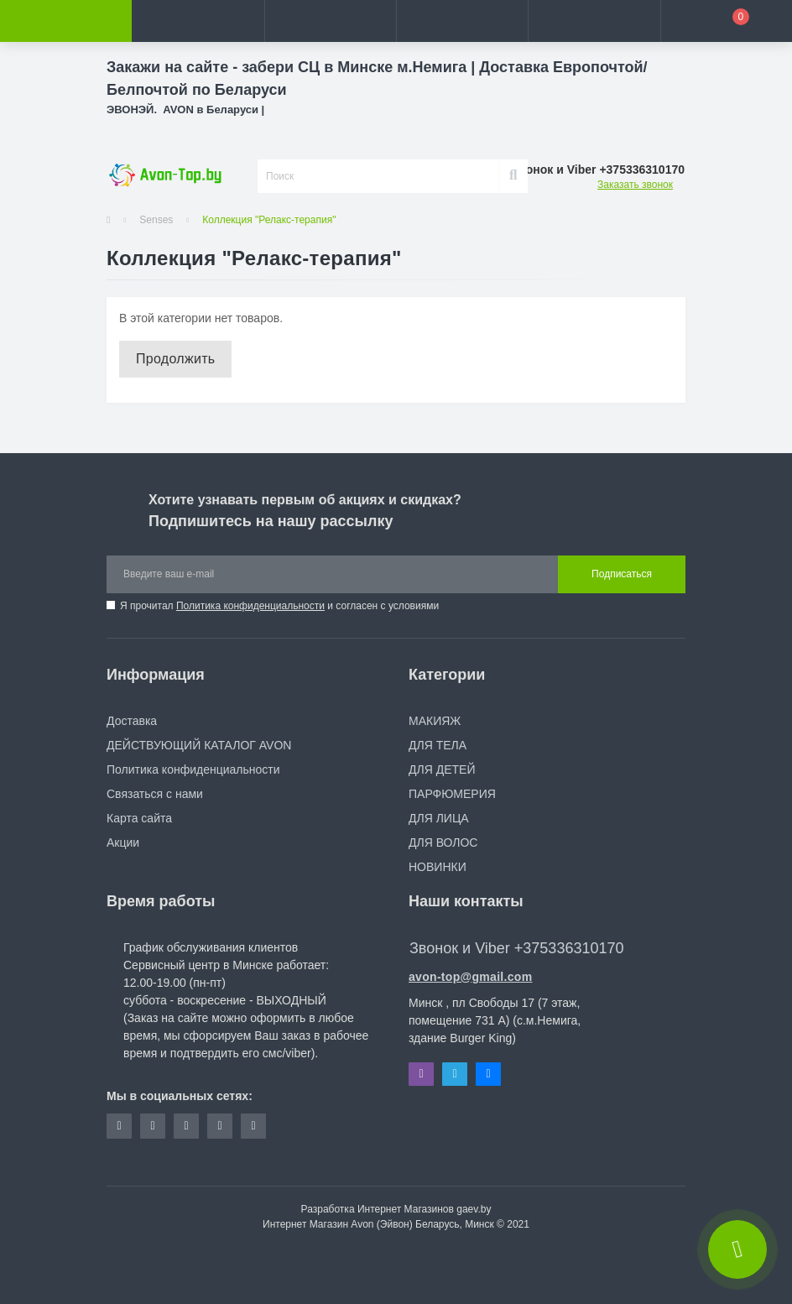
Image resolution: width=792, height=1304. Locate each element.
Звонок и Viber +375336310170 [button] (516, 948)
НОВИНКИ (437, 867)
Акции (123, 842)
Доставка (132, 721)
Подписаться (621, 574)
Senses (156, 220)
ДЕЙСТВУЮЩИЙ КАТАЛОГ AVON (199, 745)
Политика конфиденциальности (250, 606)
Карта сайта (139, 818)
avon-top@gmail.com (470, 976)
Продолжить (175, 359)
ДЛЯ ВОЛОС (443, 842)
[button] (330, 21)
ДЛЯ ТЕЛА (437, 745)
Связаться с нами (155, 794)
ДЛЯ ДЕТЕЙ (442, 769)
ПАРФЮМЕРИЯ (452, 794)
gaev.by (473, 1209)
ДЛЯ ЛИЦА (439, 818)
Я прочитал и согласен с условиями (279, 606)
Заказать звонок (635, 184)
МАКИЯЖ (435, 721)
